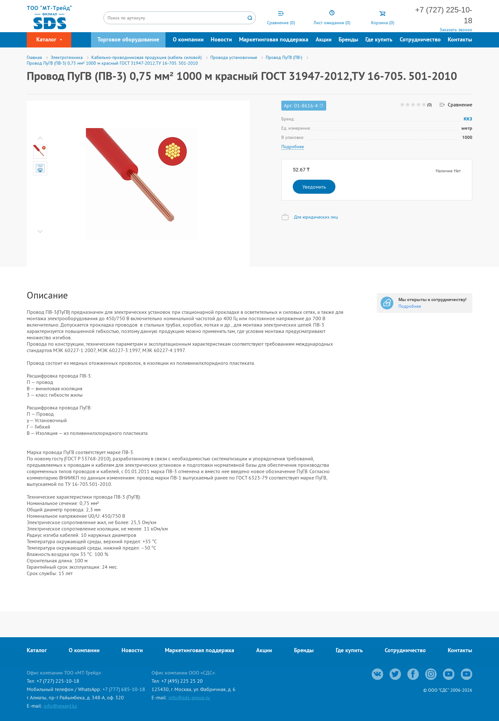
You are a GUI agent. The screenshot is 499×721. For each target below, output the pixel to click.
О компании (188, 40)
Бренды (348, 40)
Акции (324, 40)
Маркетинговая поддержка (273, 40)
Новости (221, 40)
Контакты (460, 40)
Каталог (37, 650)
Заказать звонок (455, 29)
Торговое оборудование (128, 40)
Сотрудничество (420, 40)
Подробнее (292, 146)
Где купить (378, 40)
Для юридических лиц (316, 217)
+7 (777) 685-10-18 (123, 689)
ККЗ (468, 118)
